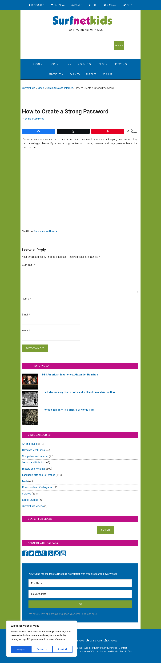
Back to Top (126, 651)
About (87, 648)
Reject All (42, 649)
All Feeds (110, 640)
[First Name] (80, 583)
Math (25, 481)
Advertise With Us (89, 651)
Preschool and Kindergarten (37, 487)
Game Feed (94, 640)
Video (40, 88)
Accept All (62, 649)
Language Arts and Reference (38, 474)
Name (26, 298)
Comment (28, 264)
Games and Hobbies (33, 462)
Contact (123, 648)
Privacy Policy (99, 648)
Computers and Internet (59, 88)
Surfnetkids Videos (33, 506)
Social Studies (30, 499)
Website (26, 330)
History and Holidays (33, 468)
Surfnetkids (28, 88)
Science (26, 493)
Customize (21, 649)
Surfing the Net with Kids (82, 20)
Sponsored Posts (109, 651)
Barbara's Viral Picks (33, 450)
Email (26, 314)
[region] (41, 640)
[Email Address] (80, 594)
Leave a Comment (34, 118)
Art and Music (29, 443)
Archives (112, 648)
